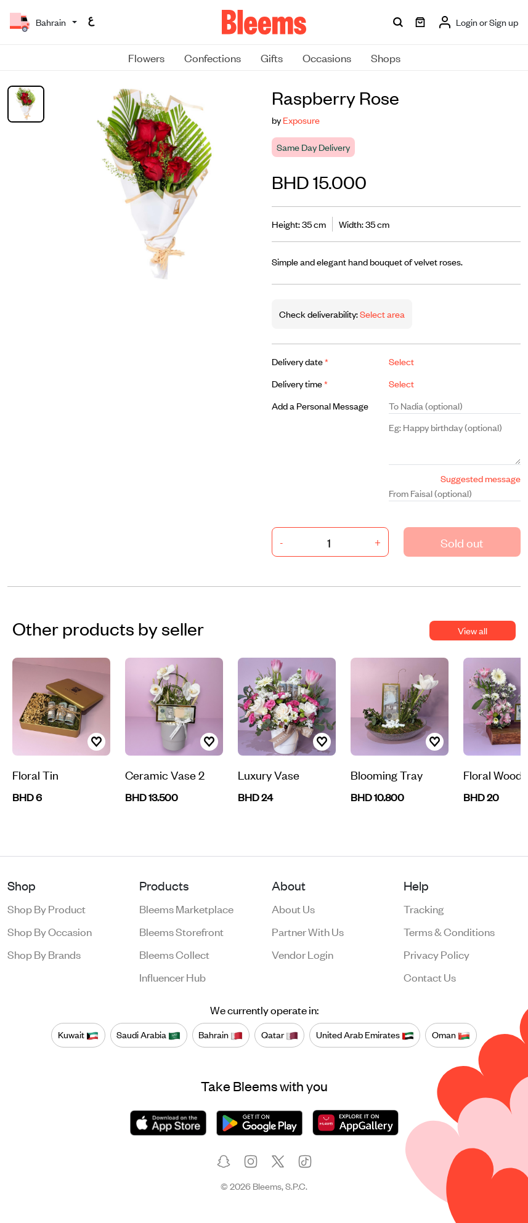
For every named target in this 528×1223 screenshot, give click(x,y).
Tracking (424, 908)
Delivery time (300, 383)
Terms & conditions (449, 931)
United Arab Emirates (365, 1035)
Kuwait (78, 1035)
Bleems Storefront (181, 931)
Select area (381, 313)
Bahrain (220, 1035)
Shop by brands (44, 954)
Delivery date (300, 361)
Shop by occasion (49, 931)
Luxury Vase (268, 774)
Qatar (279, 1035)
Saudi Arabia (148, 1035)
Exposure (301, 119)
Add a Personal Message (320, 405)
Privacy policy (436, 954)
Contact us (430, 976)
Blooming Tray (387, 774)
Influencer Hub (172, 976)
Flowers (146, 57)
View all (472, 630)
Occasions (327, 57)
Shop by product (46, 908)
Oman (451, 1035)
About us (293, 908)
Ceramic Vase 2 (165, 774)
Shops (385, 57)
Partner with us (308, 931)
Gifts (272, 57)
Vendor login (302, 954)
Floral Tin (35, 774)
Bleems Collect (174, 954)
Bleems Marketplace (186, 908)
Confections (212, 57)
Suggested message (481, 478)
